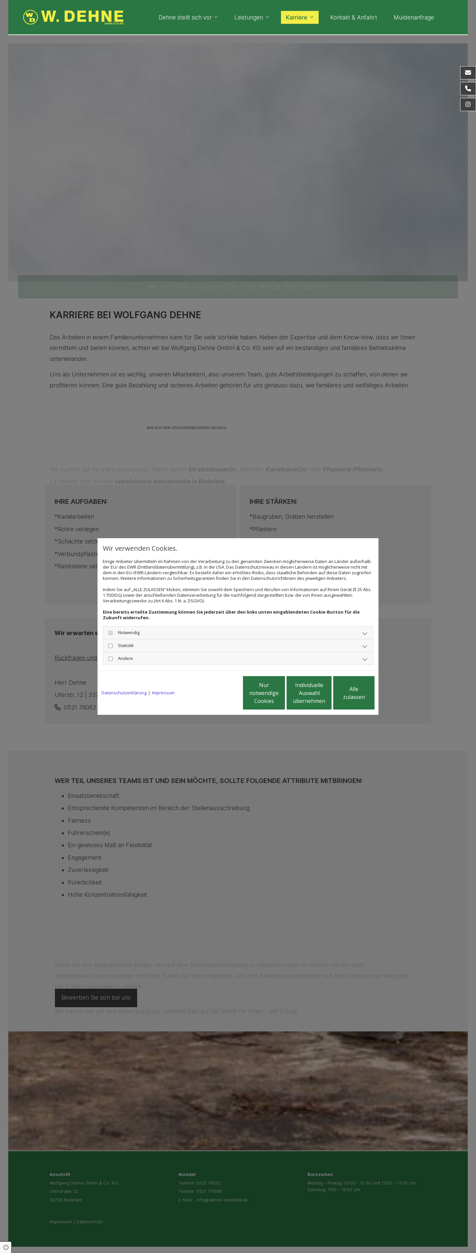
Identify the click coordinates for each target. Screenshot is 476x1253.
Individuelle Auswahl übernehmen (281, 693)
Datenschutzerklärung (123, 693)
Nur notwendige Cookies (218, 693)
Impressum (163, 693)
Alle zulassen (344, 693)
